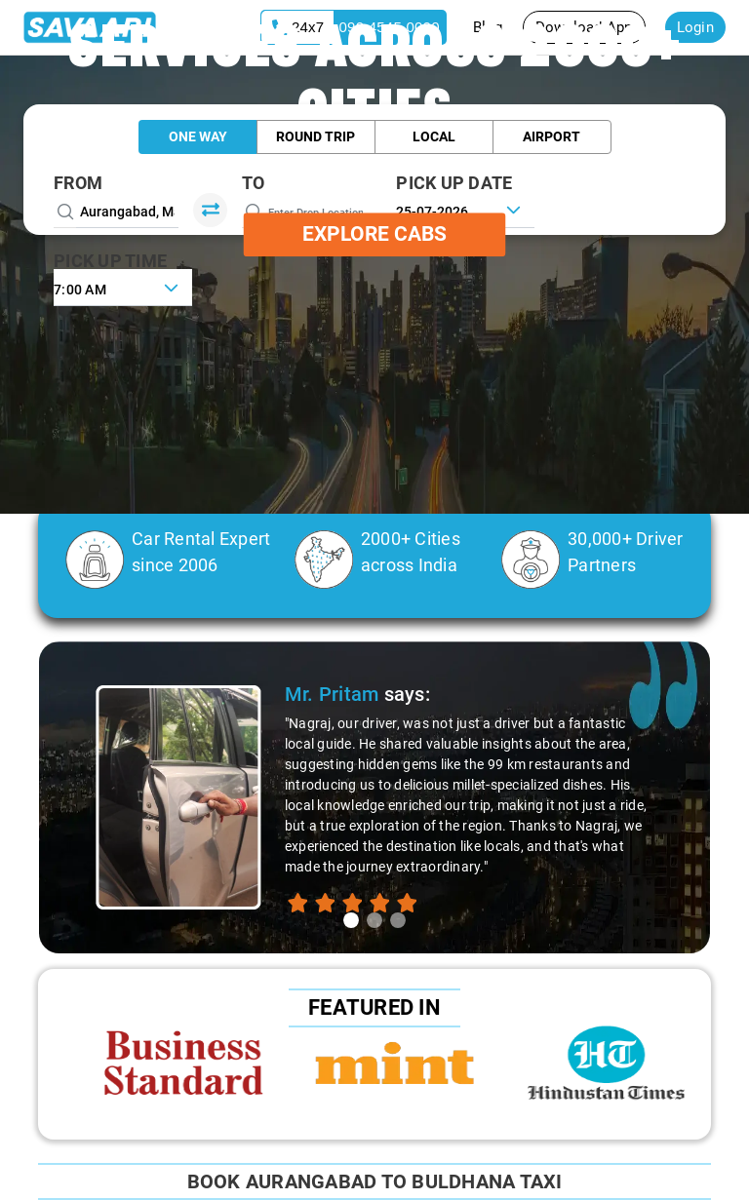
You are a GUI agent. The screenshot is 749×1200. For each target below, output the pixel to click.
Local (434, 136)
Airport (551, 136)
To (253, 183)
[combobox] (123, 287)
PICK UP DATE (454, 183)
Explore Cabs (374, 234)
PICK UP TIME (110, 261)
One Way (198, 136)
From (78, 183)
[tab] (351, 920)
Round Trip (315, 136)
